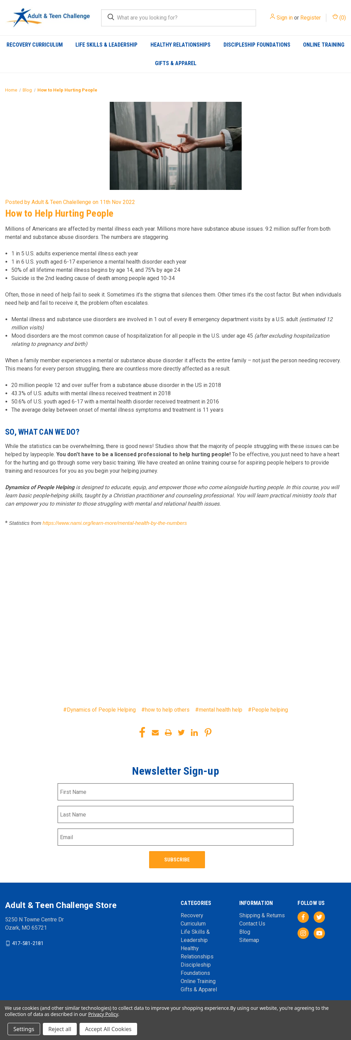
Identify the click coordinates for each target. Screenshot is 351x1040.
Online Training (323, 44)
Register (310, 17)
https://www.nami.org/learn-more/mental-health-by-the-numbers (115, 523)
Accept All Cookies (108, 1029)
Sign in (285, 17)
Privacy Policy (103, 1014)
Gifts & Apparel (175, 63)
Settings (23, 1029)
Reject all (59, 1029)
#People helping (268, 709)
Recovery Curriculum (35, 44)
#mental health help (218, 709)
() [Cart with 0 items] (339, 17)
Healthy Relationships (180, 44)
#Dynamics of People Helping (99, 709)
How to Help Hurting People (59, 213)
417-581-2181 (28, 943)
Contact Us (252, 923)
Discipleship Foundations (256, 44)
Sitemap (249, 939)
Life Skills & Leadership (106, 44)
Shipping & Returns (262, 915)
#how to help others (165, 709)
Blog (244, 931)
